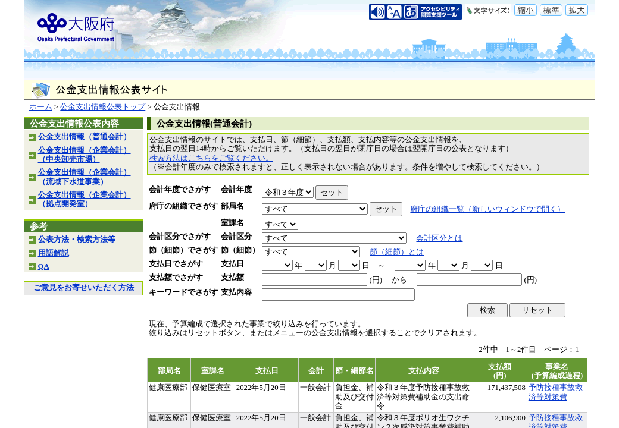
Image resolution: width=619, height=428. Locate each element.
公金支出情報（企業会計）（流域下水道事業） (84, 176)
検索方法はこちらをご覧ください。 (211, 158)
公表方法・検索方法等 (76, 239)
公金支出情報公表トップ (102, 107)
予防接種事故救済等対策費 (556, 392)
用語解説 (53, 253)
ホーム (40, 107)
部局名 (232, 206)
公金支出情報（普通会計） (84, 137)
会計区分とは (439, 238)
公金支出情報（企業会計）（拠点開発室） (84, 199)
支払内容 (236, 292)
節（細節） (240, 250)
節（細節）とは (397, 252)
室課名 (232, 223)
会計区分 (236, 236)
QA (43, 266)
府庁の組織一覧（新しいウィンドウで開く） (487, 209)
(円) (375, 280)
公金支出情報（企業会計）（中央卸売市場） (84, 154)
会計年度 (236, 189)
